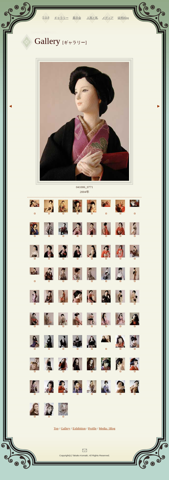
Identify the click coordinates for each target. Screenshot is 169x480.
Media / (104, 428)
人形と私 (92, 17)
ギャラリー (61, 17)
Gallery (65, 428)
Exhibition (79, 428)
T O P (45, 17)
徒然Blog (123, 17)
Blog (112, 428)
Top (56, 428)
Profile (92, 428)
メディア (108, 17)
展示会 (77, 17)
